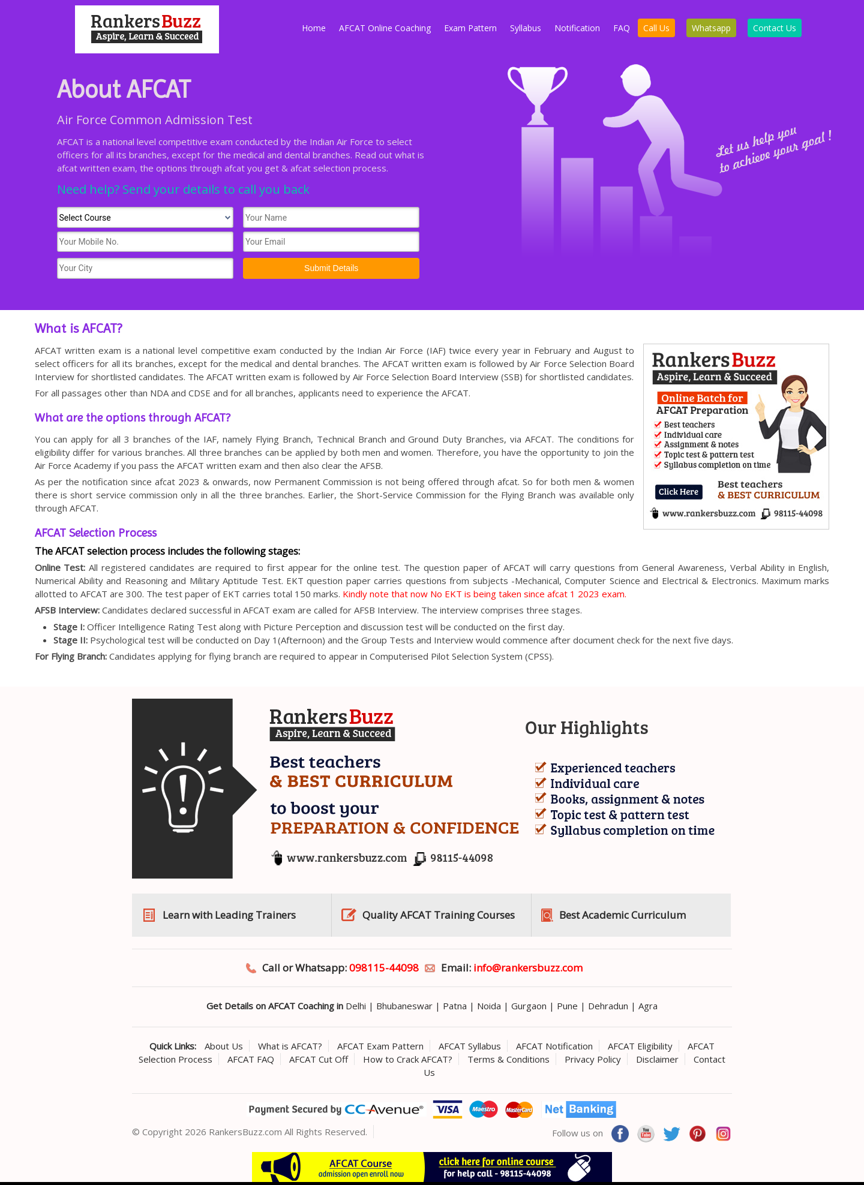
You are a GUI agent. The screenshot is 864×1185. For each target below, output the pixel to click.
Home (314, 28)
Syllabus (525, 28)
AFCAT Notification (554, 1046)
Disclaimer (657, 1059)
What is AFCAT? (290, 1046)
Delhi (356, 1006)
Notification (577, 28)
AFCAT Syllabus (470, 1046)
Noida (489, 1006)
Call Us (656, 28)
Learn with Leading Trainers (229, 915)
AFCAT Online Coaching (385, 28)
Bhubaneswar (404, 1006)
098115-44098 (384, 968)
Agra (648, 1006)
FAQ (621, 28)
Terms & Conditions (508, 1059)
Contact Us (774, 28)
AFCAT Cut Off (318, 1059)
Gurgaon (529, 1006)
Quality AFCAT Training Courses (438, 915)
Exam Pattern (470, 28)
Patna (455, 1006)
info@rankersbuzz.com (528, 968)
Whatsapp (711, 28)
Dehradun (608, 1006)
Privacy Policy (593, 1059)
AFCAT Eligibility (640, 1046)
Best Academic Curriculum (622, 915)
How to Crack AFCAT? (407, 1059)
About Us (224, 1046)
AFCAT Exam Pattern (380, 1046)
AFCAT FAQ (250, 1059)
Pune (567, 1006)
